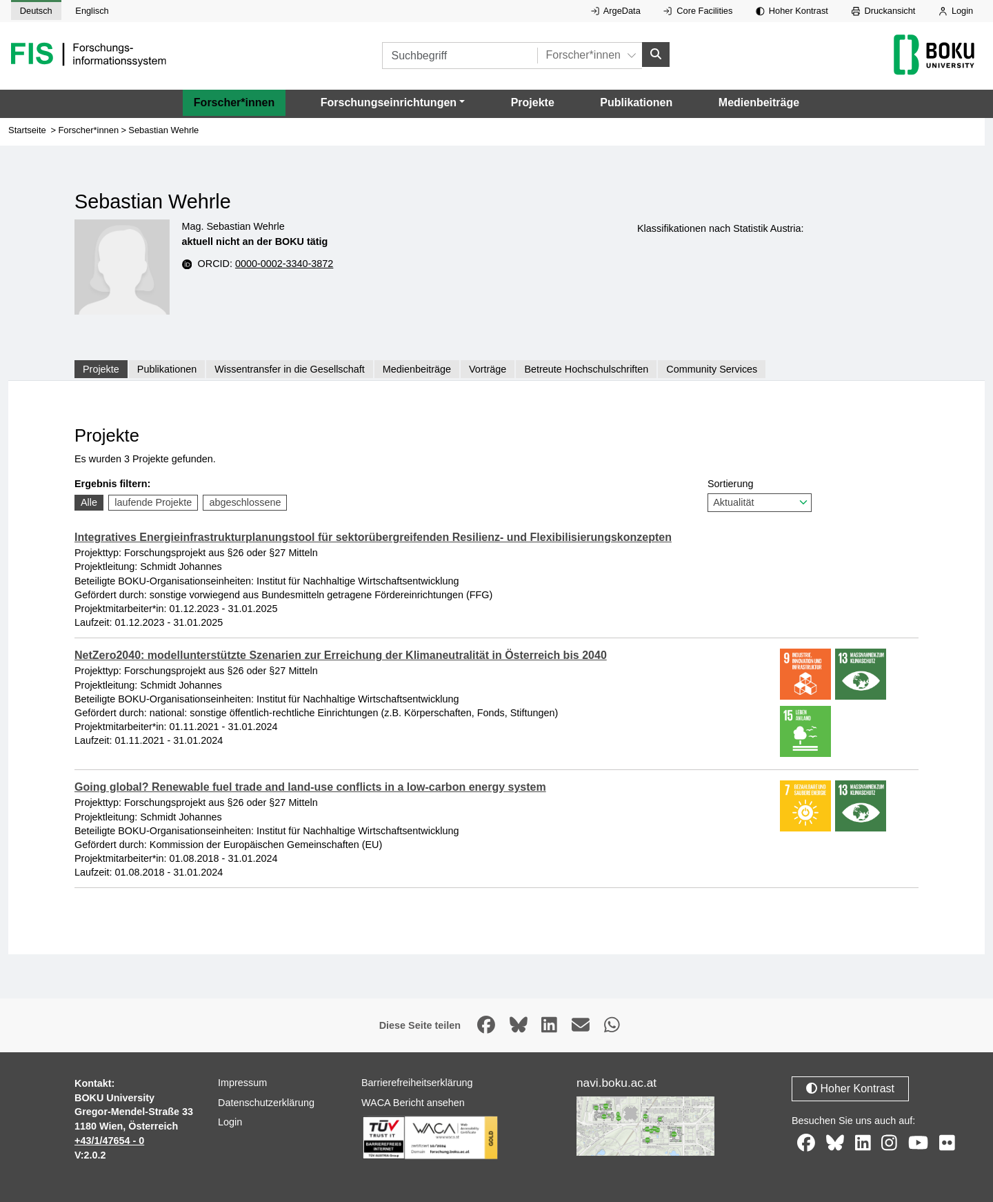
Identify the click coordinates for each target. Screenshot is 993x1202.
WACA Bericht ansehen (413, 1102)
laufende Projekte (153, 502)
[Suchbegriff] (459, 55)
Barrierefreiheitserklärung (417, 1082)
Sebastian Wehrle (163, 130)
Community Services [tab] (711, 369)
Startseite (27, 130)
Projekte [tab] (101, 369)
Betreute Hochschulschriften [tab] (586, 369)
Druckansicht (884, 11)
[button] (393, 103)
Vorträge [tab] (487, 369)
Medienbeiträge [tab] (417, 369)
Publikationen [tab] (167, 369)
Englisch (91, 11)
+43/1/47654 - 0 (109, 1140)
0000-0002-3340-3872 (284, 263)
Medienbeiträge (759, 102)
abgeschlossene (245, 502)
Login (956, 11)
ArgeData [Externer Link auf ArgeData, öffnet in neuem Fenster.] (616, 11)
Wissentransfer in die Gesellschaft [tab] (289, 369)
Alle (89, 502)
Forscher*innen (234, 102)
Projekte (532, 102)
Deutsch (36, 11)
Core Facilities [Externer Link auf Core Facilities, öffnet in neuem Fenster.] (697, 11)
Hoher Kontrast (792, 11)
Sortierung (760, 495)
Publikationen (636, 102)
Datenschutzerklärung (266, 1102)
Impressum (242, 1082)
